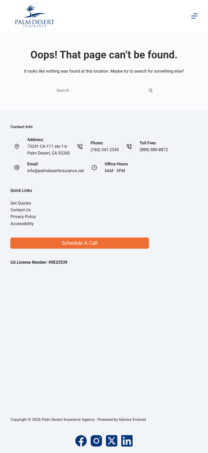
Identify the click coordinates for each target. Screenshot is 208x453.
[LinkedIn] (127, 441)
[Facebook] (81, 441)
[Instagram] (96, 441)
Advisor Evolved (132, 419)
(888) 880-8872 (154, 149)
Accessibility (22, 223)
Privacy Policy (23, 216)
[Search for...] (99, 90)
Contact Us (20, 209)
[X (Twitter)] (111, 441)
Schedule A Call (79, 243)
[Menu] (194, 16)
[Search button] (151, 90)
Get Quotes (20, 203)
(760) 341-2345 (104, 149)
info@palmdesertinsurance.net (55, 170)
